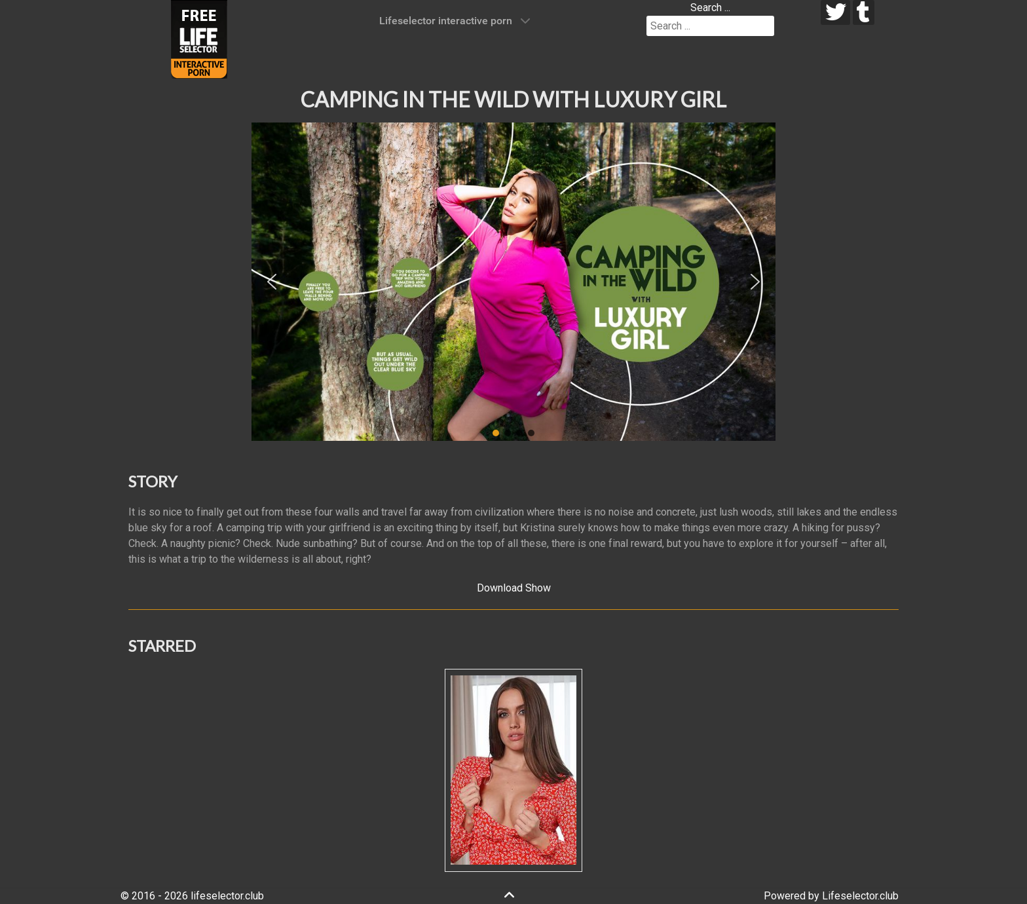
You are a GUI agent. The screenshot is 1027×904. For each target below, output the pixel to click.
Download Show (514, 588)
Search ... (710, 7)
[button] (271, 281)
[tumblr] (863, 12)
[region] (513, 281)
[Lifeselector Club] (199, 38)
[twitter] (835, 12)
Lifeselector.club (860, 896)
